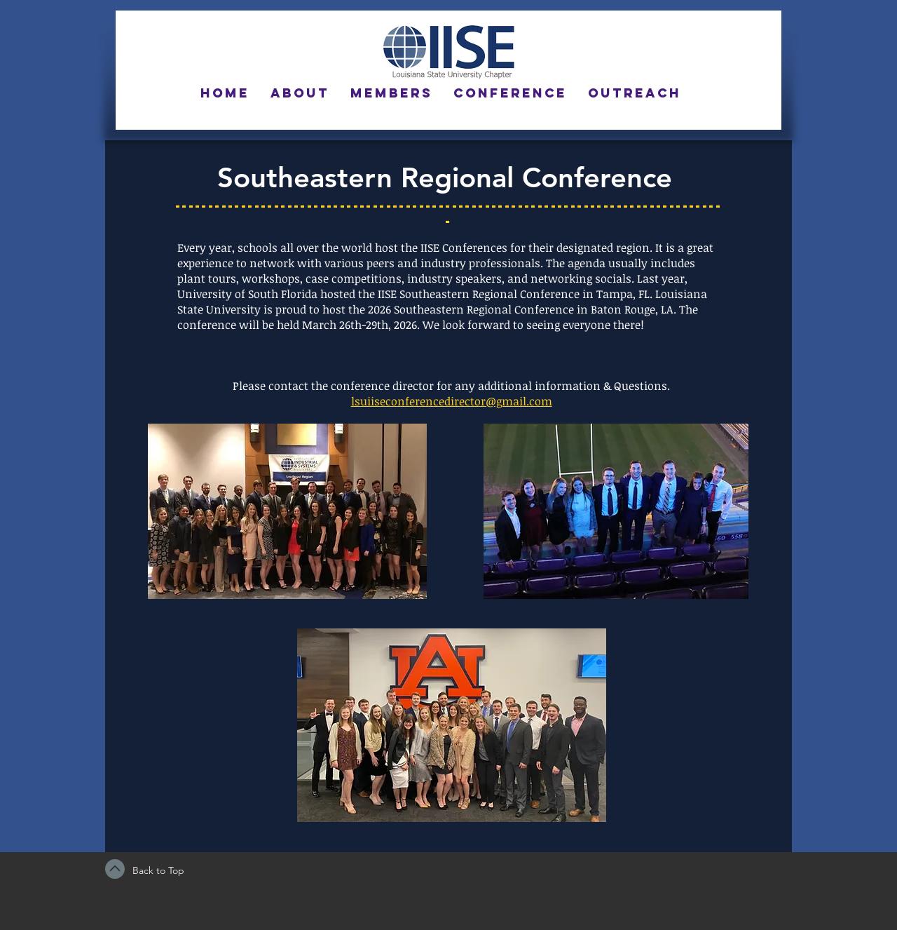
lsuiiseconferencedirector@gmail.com (451, 401)
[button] (300, 93)
